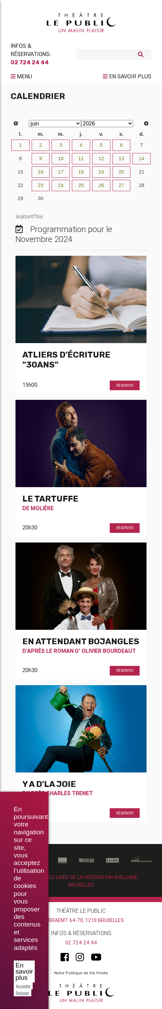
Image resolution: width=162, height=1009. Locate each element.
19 (101, 172)
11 (81, 158)
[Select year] (107, 123)
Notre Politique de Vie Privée (81, 972)
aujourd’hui (29, 216)
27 (121, 185)
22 (20, 185)
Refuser (22, 993)
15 (20, 172)
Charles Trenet (69, 793)
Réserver (124, 385)
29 (20, 198)
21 (141, 172)
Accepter (23, 986)
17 (61, 172)
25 (81, 185)
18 (81, 172)
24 (61, 185)
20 (121, 172)
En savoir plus (24, 971)
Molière (42, 508)
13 (121, 158)
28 (141, 185)
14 (141, 158)
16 (40, 172)
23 (40, 185)
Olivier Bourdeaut (109, 650)
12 (101, 158)
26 (101, 185)
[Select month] (55, 123)
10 (61, 158)
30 (40, 198)
